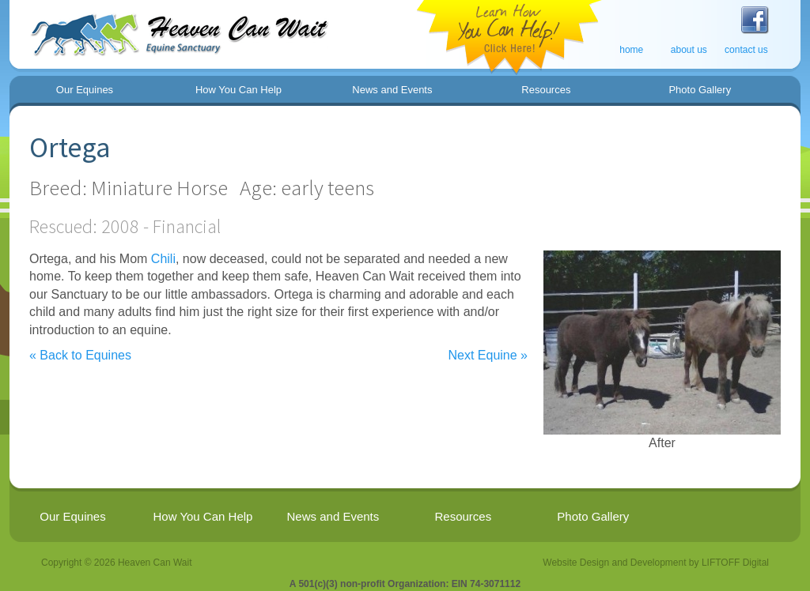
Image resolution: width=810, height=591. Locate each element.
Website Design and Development (614, 562)
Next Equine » (488, 355)
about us (689, 49)
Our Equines (84, 90)
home (631, 49)
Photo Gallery (699, 90)
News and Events (392, 90)
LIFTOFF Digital (735, 562)
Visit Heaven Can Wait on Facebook (754, 20)
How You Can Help (238, 90)
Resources (545, 90)
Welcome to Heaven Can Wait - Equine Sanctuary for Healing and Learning (173, 29)
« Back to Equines (80, 355)
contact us (746, 49)
